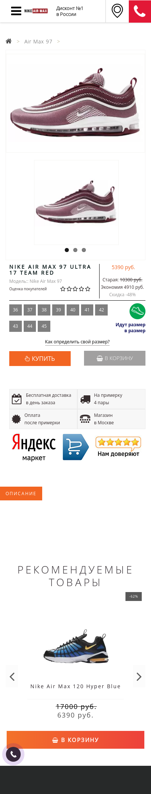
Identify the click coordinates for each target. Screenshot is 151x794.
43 (15, 326)
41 (87, 310)
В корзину (115, 358)
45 (44, 326)
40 (73, 310)
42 (101, 310)
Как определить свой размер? (77, 342)
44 (30, 326)
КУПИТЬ (43, 358)
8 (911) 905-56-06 (140, 11)
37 (30, 310)
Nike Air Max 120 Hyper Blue (75, 686)
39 (58, 310)
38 (44, 310)
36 (15, 310)
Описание (21, 493)
